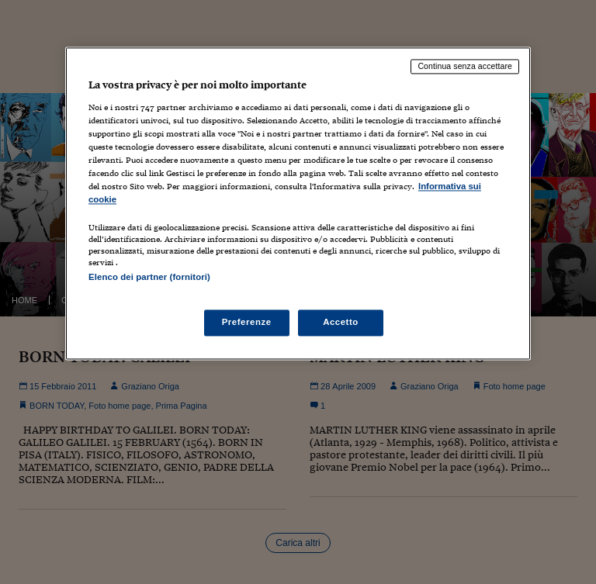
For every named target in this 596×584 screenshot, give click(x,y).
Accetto (341, 322)
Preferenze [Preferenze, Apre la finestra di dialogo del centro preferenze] (247, 322)
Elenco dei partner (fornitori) (149, 277)
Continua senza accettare (465, 66)
